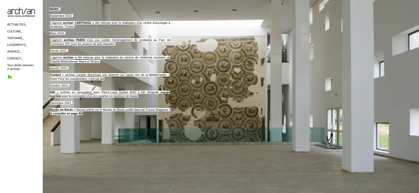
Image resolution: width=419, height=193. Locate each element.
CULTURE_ (14, 31)
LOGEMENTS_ (17, 44)
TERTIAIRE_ (15, 38)
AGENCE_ (14, 51)
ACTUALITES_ (17, 24)
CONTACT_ (15, 58)
